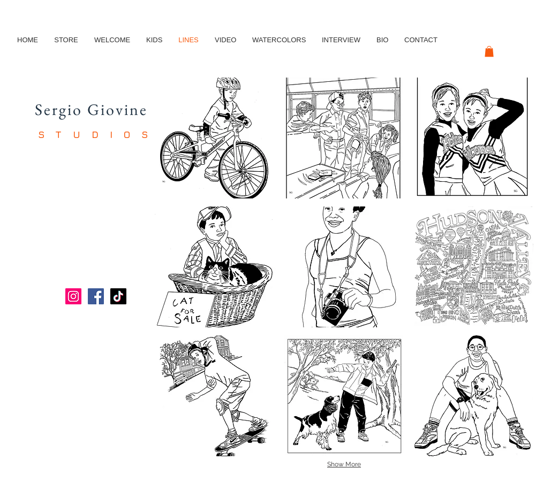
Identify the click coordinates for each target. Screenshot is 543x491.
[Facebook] (96, 296)
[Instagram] (73, 296)
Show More (344, 464)
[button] (489, 51)
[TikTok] (118, 296)
